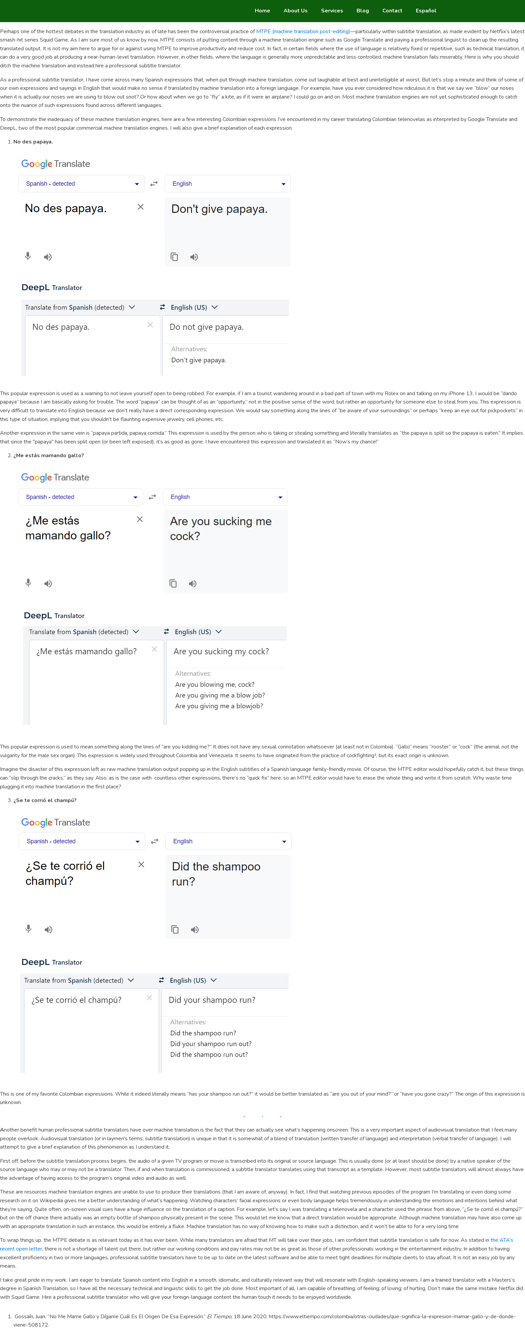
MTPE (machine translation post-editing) (303, 31)
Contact (392, 10)
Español (426, 10)
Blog (363, 10)
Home (262, 10)
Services (332, 10)
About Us (296, 10)
